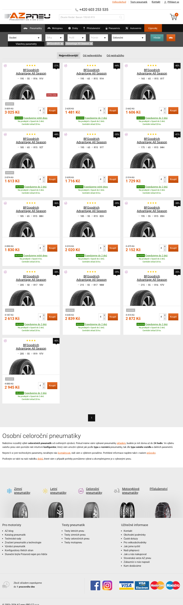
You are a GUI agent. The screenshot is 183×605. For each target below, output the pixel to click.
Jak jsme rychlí (132, 541)
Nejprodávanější (67, 55)
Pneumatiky (23, 29)
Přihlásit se (170, 2)
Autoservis (138, 29)
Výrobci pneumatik (15, 541)
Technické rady (13, 533)
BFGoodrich (55, 43)
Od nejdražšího (116, 55)
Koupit (52, 110)
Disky (69, 29)
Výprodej (161, 28)
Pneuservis (115, 29)
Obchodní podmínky (135, 529)
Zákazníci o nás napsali (137, 556)
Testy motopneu (73, 537)
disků (40, 458)
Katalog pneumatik (15, 529)
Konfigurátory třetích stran (19, 545)
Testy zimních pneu (75, 529)
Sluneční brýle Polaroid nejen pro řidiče (26, 549)
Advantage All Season (79, 43)
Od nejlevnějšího (93, 55)
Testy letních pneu (74, 525)
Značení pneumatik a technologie (23, 537)
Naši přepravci (131, 545)
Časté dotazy (131, 533)
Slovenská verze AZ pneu (137, 553)
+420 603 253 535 (93, 9)
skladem (121, 443)
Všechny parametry (26, 43)
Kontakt (156, 2)
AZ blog (9, 525)
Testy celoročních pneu (76, 533)
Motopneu (48, 29)
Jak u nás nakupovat (135, 549)
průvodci (151, 452)
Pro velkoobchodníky (135, 537)
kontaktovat (64, 452)
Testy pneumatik (138, 2)
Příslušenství (93, 28)
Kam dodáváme (132, 560)
